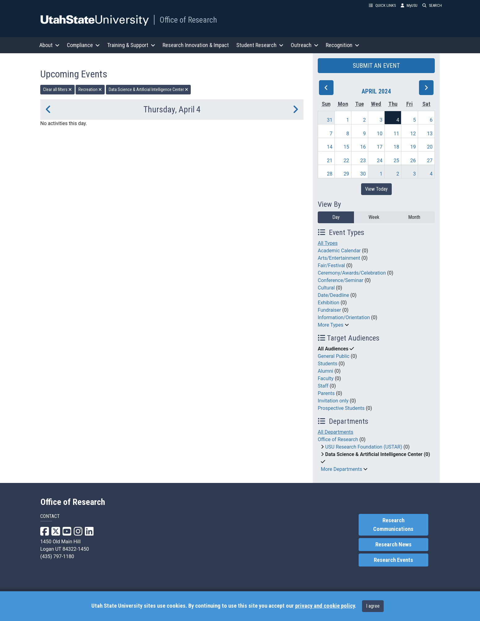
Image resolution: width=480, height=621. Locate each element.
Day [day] (336, 217)
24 (379, 160)
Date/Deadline (333, 295)
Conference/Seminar (340, 280)
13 (430, 134)
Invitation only (333, 401)
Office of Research (188, 19)
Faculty (326, 378)
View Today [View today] (376, 189)
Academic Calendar (339, 251)
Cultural (326, 288)
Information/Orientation (344, 317)
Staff (323, 386)
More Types (330, 325)
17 (379, 147)
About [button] (49, 45)
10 (379, 134)
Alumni (325, 371)
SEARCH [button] (432, 5)
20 (430, 147)
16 (363, 147)
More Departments (341, 469)
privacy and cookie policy (325, 605)
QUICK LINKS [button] (382, 5)
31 (330, 120)
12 (413, 134)
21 (330, 160)
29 (346, 174)
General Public (333, 356)
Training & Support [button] (131, 45)
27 (430, 160)
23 (363, 160)
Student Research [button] (259, 45)
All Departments (335, 432)
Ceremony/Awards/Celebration (352, 273)
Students (327, 364)
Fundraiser (329, 310)
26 (413, 160)
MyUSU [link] (409, 5)
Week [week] (374, 217)
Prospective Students (341, 408)
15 (346, 147)
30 (363, 174)
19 (413, 147)
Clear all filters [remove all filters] (57, 89)
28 (330, 174)
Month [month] (414, 217)
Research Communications (393, 524)
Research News (393, 544)
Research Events (393, 560)
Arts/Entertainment (339, 258)
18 (396, 147)
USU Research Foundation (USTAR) (363, 447)
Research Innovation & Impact (196, 45)
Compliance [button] (83, 45)
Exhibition (328, 303)
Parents (326, 393)
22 (346, 160)
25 (396, 160)
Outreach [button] (304, 45)
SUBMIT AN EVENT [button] (376, 65)
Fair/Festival (331, 265)
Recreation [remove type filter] (90, 89)
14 (330, 147)
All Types (328, 243)
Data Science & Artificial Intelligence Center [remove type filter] (148, 89)
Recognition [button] (342, 45)
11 (396, 134)
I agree (373, 606)
